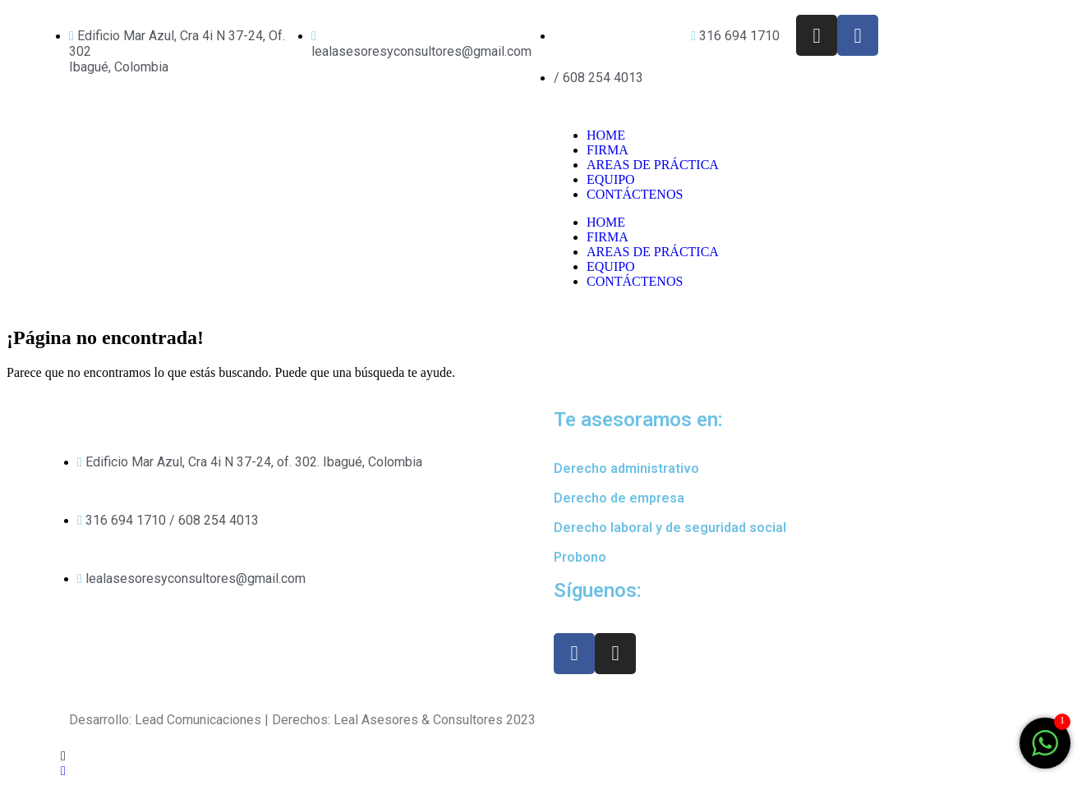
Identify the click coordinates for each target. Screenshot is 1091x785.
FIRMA (607, 150)
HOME (606, 135)
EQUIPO (611, 179)
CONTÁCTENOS (635, 194)
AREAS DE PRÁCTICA (653, 165)
